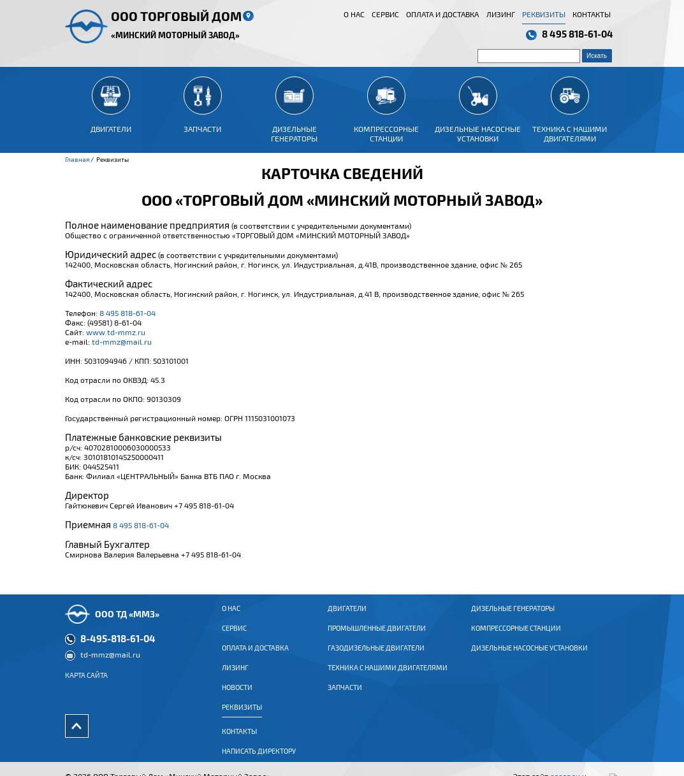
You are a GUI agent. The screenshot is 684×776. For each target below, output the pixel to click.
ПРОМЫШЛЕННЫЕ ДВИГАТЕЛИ (377, 638)
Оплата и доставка (442, 14)
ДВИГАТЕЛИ (347, 618)
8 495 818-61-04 (577, 34)
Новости (237, 697)
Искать (596, 55)
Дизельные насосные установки (529, 657)
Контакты (591, 14)
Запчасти (345, 697)
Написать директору (259, 761)
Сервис (385, 14)
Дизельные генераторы (513, 618)
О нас (354, 14)
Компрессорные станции (516, 638)
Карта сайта (86, 685)
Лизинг (500, 14)
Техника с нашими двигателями (388, 677)
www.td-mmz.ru (115, 331)
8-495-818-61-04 (118, 648)
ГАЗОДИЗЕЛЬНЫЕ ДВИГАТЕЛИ (376, 657)
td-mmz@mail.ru (122, 341)
